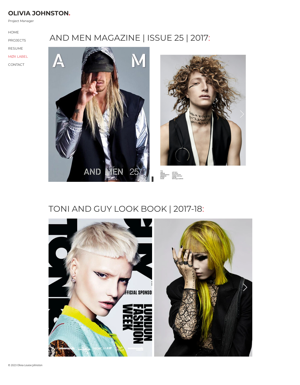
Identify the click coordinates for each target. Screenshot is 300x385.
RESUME (15, 48)
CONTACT (16, 65)
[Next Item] (242, 114)
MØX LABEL (18, 57)
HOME (13, 32)
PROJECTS (17, 40)
